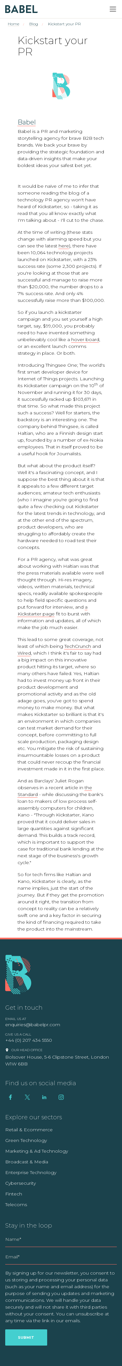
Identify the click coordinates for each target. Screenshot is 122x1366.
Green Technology (26, 1140)
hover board (85, 339)
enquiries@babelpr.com (32, 1024)
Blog (33, 23)
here (64, 246)
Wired (24, 653)
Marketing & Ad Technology (36, 1151)
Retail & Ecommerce (29, 1130)
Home (13, 23)
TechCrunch (77, 646)
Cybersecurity (20, 1183)
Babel (27, 122)
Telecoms (16, 1204)
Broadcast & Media (26, 1162)
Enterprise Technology (30, 1172)
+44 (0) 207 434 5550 (28, 1040)
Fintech (13, 1194)
